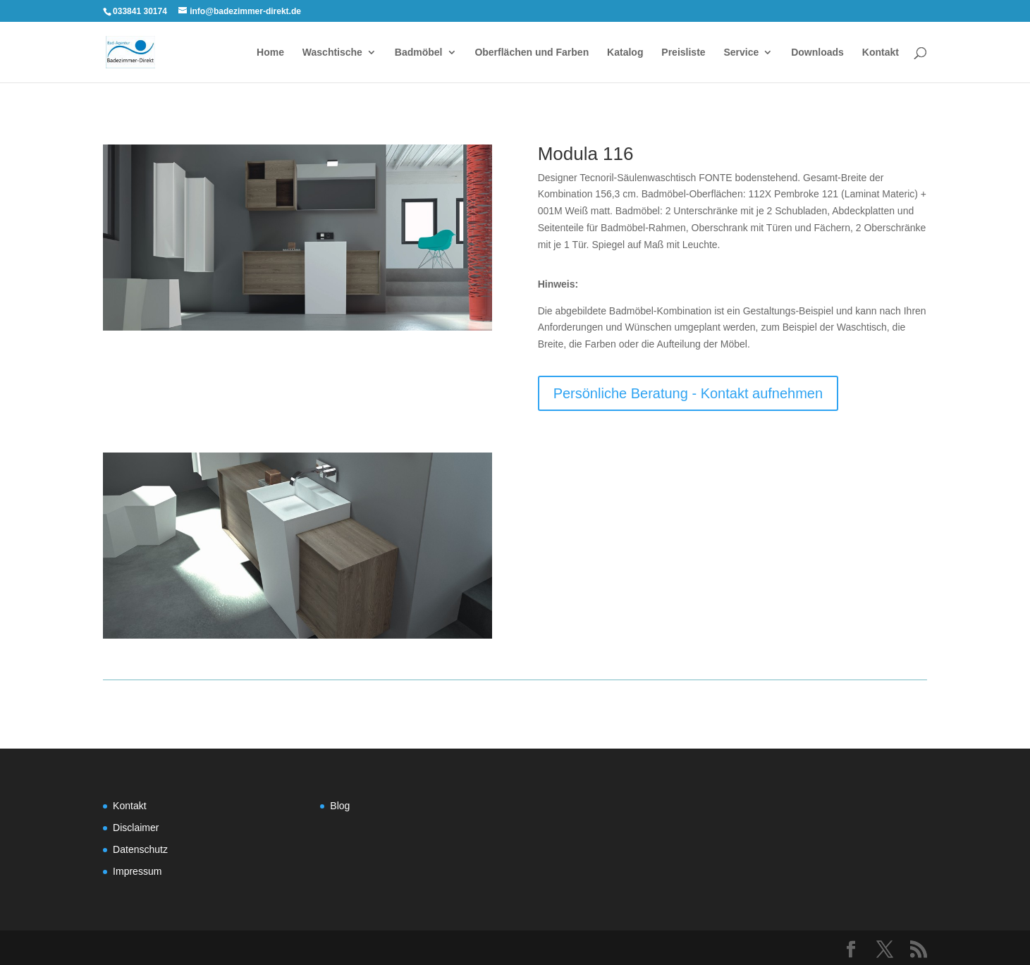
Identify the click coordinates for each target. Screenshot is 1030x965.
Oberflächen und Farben (531, 52)
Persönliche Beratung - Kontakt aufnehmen (688, 393)
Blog (340, 805)
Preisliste (683, 52)
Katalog (625, 52)
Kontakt (880, 52)
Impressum (137, 871)
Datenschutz (140, 849)
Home (270, 52)
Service (741, 52)
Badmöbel (419, 52)
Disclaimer (136, 827)
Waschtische (332, 52)
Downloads (817, 52)
